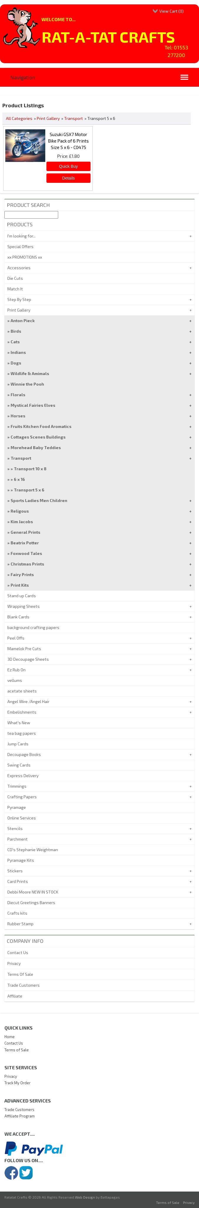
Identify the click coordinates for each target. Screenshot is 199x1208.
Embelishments (21, 712)
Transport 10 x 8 (30, 468)
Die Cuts (15, 278)
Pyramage (16, 807)
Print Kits (20, 585)
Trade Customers (23, 985)
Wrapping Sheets (23, 606)
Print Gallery (48, 118)
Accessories (19, 267)
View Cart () (171, 11)
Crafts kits (17, 913)
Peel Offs (15, 637)
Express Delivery (23, 775)
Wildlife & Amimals (30, 373)
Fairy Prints (22, 574)
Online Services (21, 817)
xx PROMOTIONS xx (24, 257)
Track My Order (17, 1082)
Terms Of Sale (20, 974)
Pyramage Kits (20, 860)
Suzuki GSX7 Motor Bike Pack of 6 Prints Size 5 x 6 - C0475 (68, 141)
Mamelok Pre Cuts (24, 648)
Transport (73, 118)
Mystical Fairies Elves (33, 405)
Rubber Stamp (20, 923)
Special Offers (20, 246)
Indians (18, 352)
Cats (15, 341)
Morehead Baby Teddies (36, 447)
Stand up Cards (21, 595)
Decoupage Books (24, 754)
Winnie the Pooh (27, 384)
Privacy (14, 963)
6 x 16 (19, 479)
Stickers (15, 870)
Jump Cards (18, 743)
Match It (15, 288)
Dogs (16, 362)
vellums (14, 680)
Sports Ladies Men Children (39, 500)
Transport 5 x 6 (29, 489)
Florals (18, 394)
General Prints (25, 532)
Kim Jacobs (22, 521)
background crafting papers (33, 627)
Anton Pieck (23, 320)
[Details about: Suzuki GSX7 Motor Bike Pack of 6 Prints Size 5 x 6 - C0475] (68, 178)
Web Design (85, 1197)
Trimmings (16, 786)
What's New (18, 722)
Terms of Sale (16, 1050)
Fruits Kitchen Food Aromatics (41, 426)
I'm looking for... (21, 235)
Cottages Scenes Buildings (38, 436)
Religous (20, 510)
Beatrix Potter (25, 542)
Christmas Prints (27, 563)
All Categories (19, 118)
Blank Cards (18, 616)
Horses (18, 415)
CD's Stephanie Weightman (32, 849)
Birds (16, 331)
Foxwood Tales (26, 553)
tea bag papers (21, 733)
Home (9, 1036)
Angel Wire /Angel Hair (28, 701)
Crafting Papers (22, 796)
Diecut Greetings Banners (31, 902)
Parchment (17, 838)
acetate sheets (22, 690)
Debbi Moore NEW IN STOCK (32, 891)
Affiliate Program (19, 1116)
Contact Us (17, 952)
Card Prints (17, 881)
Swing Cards (19, 764)
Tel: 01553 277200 (176, 51)
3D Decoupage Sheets (28, 659)
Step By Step (19, 299)
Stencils (15, 828)
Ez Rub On (16, 669)
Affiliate (14, 995)
